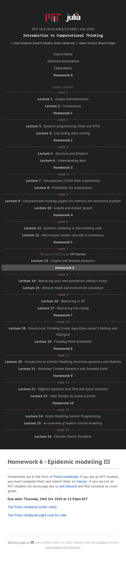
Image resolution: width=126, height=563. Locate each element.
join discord (68, 486)
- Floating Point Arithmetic (63, 341)
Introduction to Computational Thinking (63, 35)
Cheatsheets (63, 68)
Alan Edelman (23, 43)
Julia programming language (62, 547)
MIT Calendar (78, 254)
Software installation (63, 61)
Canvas (81, 481)
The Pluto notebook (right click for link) (37, 515)
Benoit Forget (106, 43)
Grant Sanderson (64, 43)
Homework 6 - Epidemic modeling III (59, 461)
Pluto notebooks (66, 476)
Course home (63, 54)
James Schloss (88, 43)
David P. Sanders (43, 43)
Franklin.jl (102, 542)
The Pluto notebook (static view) (32, 507)
